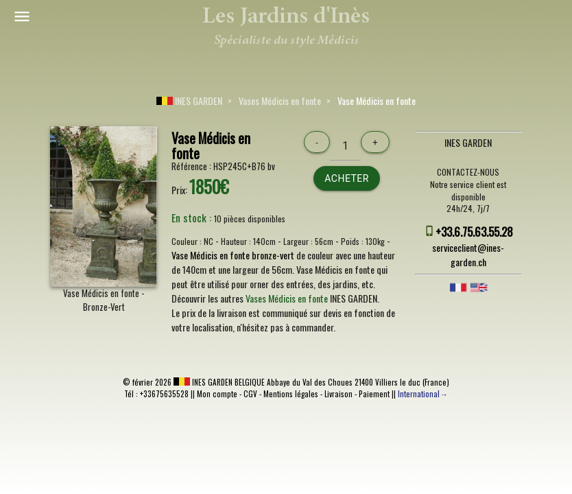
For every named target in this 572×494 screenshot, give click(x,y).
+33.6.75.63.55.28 (474, 231)
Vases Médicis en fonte (280, 100)
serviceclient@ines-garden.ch (468, 254)
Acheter (346, 178)
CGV (250, 393)
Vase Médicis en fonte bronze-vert (232, 255)
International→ (422, 393)
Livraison (338, 393)
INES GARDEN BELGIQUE (219, 382)
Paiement (374, 393)
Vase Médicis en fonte (376, 100)
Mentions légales (290, 393)
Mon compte (217, 393)
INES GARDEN (189, 100)
